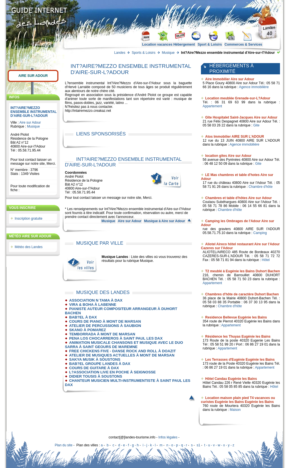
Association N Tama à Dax (95, 300)
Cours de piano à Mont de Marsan (105, 321)
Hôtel (266, 260)
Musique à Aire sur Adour (164, 221)
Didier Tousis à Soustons (95, 376)
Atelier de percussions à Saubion (105, 326)
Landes (119, 53)
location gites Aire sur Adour (228, 156)
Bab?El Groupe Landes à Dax (99, 364)
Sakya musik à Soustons (94, 359)
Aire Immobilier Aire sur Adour (229, 79)
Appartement (212, 106)
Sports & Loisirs (144, 53)
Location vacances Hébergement (168, 44)
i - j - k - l (149, 445)
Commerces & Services (243, 44)
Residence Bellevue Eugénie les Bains (236, 317)
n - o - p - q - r (176, 445)
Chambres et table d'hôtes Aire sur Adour (238, 198)
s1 (198, 445)
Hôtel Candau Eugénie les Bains (231, 379)
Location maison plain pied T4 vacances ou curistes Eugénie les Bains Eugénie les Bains (238, 400)
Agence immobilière (254, 87)
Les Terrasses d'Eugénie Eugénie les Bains (240, 360)
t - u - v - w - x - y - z (219, 445)
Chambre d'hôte (261, 187)
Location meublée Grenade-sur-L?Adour (237, 98)
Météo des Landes (29, 247)
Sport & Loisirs (210, 44)
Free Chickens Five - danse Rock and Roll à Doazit (122, 351)
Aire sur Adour (33, 76)
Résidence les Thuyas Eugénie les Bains (237, 336)
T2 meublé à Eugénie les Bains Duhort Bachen (242, 271)
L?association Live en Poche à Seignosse (112, 372)
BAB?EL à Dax (83, 317)
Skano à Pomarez (87, 330)
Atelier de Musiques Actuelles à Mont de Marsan (121, 355)
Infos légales (167, 437)
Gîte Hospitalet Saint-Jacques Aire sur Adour (241, 117)
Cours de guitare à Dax (94, 368)
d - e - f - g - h (128, 445)
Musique (168, 53)
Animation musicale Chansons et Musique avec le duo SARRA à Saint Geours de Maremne (124, 344)
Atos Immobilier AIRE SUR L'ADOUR (234, 137)
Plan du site (64, 445)
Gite (256, 125)
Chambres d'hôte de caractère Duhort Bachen (242, 294)
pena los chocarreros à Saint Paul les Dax (116, 338)
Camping (260, 233)
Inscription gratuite (28, 218)
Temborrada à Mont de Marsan (102, 334)
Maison (235, 410)
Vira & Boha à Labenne (92, 304)
